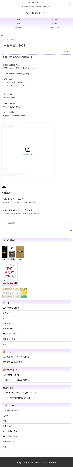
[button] (69, 223)
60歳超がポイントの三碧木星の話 (16, 380)
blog (4, 186)
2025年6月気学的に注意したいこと (17, 398)
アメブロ (9, 352)
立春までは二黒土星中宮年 (13, 362)
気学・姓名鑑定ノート (36, 2)
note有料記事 (11, 370)
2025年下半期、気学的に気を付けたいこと (20, 393)
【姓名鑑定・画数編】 (12, 375)
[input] (36, 223)
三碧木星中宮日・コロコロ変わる (16, 357)
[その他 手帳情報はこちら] (12, 260)
